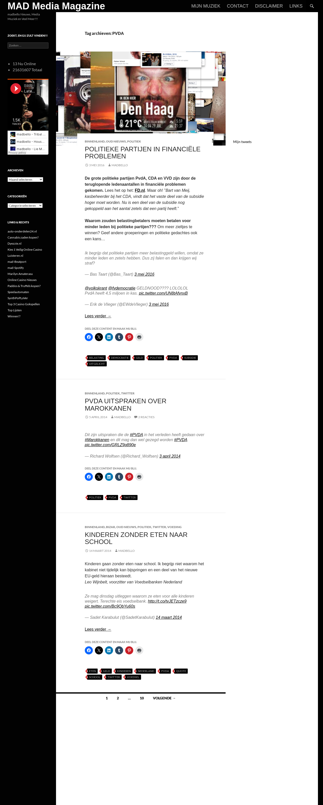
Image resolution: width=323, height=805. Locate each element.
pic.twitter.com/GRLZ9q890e (110, 445)
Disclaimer (269, 6)
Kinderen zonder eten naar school (136, 538)
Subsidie (190, 357)
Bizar (110, 527)
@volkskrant (96, 288)
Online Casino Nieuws (22, 280)
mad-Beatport (17, 262)
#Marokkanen (97, 440)
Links (296, 6)
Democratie (120, 357)
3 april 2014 (169, 456)
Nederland (146, 671)
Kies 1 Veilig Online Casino (25, 249)
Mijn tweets (242, 141)
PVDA (173, 357)
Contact (238, 6)
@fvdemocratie (122, 288)
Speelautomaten (18, 292)
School (94, 677)
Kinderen (124, 671)
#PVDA (136, 435)
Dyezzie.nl (14, 243)
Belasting (96, 357)
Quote (181, 671)
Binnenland (95, 141)
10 (142, 698)
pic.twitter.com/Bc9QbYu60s (110, 606)
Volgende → (164, 698)
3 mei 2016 (144, 274)
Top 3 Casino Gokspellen (24, 304)
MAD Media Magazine (56, 6)
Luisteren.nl (15, 255)
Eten (92, 671)
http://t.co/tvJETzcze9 (167, 601)
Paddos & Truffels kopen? (24, 286)
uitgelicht (97, 363)
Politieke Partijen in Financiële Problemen (142, 152)
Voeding (174, 527)
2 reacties (146, 417)
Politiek (134, 141)
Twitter (127, 393)
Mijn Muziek (205, 6)
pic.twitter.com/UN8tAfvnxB (163, 293)
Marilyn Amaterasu (20, 274)
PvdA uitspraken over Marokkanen (126, 404)
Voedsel (133, 677)
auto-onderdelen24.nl (22, 231)
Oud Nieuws (116, 141)
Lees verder (98, 316)
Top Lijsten (15, 310)
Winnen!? (14, 316)
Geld (139, 357)
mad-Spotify (16, 268)
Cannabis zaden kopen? (23, 237)
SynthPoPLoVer (18, 298)
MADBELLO (120, 165)
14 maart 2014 (169, 617)
